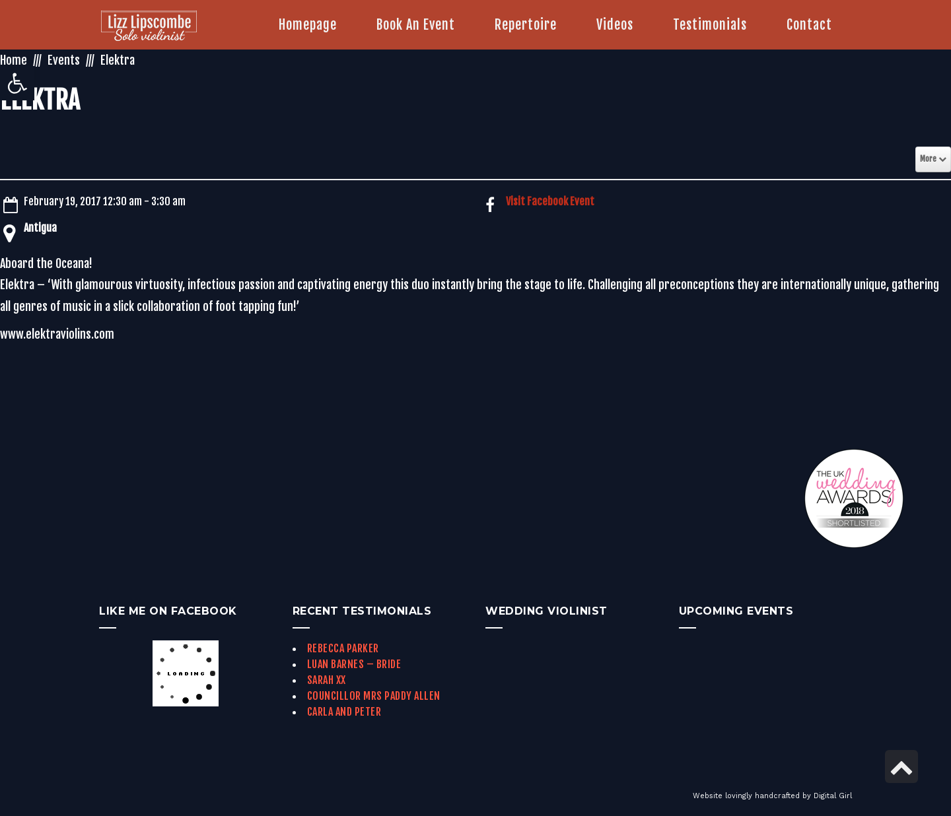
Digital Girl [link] (833, 796)
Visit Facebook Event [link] (550, 201)
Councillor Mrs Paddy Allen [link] (373, 695)
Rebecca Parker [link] (343, 648)
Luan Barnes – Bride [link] (354, 664)
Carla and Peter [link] (344, 711)
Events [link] (64, 60)
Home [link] (13, 60)
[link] (17, 83)
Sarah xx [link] (326, 680)
